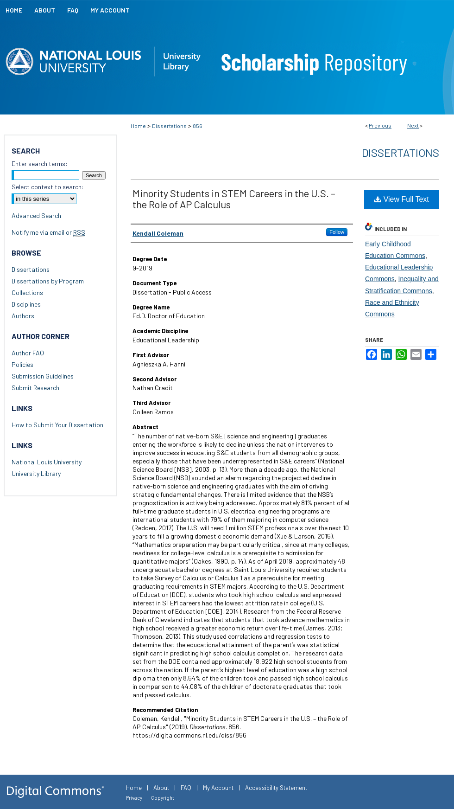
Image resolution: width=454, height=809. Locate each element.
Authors (23, 316)
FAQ (186, 787)
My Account (218, 787)
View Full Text (401, 199)
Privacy (134, 798)
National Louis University (47, 462)
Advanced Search (36, 215)
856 (197, 125)
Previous (380, 125)
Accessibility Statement (276, 787)
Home (138, 125)
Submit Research (35, 388)
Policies (22, 364)
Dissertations (169, 125)
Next (413, 125)
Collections (27, 292)
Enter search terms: (40, 163)
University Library (36, 473)
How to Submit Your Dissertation (57, 425)
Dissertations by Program (48, 281)
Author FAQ (28, 353)
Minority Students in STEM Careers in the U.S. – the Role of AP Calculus (233, 198)
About (161, 787)
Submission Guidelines (43, 376)
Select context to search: (48, 187)
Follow (336, 232)
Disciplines (26, 304)
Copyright (162, 798)
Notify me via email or (48, 232)
